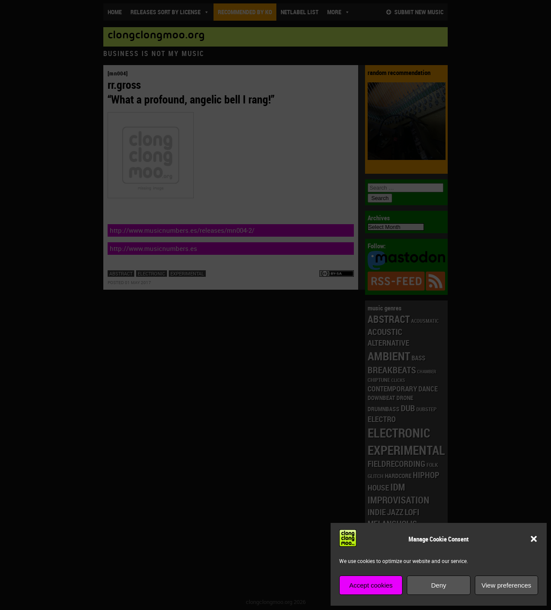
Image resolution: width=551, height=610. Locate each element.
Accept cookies (371, 585)
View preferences (507, 585)
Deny (438, 585)
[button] (533, 539)
